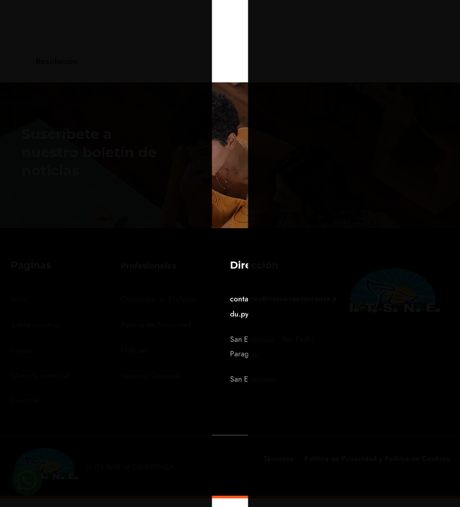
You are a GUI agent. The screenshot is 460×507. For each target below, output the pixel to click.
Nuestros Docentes (151, 376)
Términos (278, 459)
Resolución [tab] (57, 61)
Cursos (22, 350)
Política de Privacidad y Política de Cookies (376, 459)
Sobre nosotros (35, 325)
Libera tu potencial (40, 375)
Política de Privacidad (156, 325)
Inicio (20, 299)
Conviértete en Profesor (158, 299)
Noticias (134, 350)
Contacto (25, 401)
